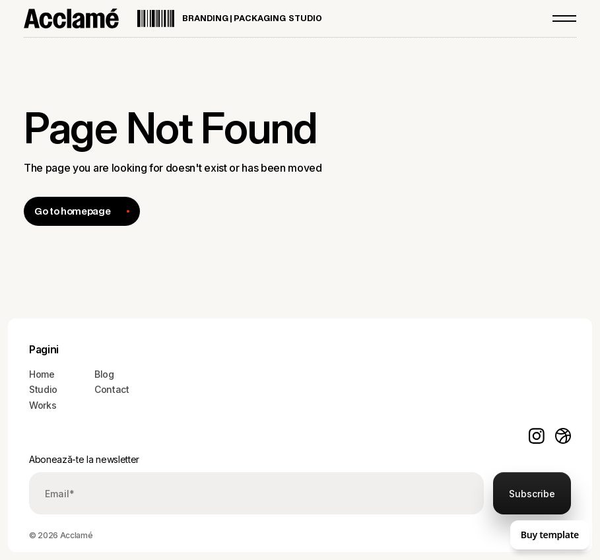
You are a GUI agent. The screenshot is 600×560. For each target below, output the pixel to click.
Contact (111, 389)
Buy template (550, 534)
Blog (104, 374)
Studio (43, 389)
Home (42, 374)
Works (42, 405)
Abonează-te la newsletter (84, 459)
